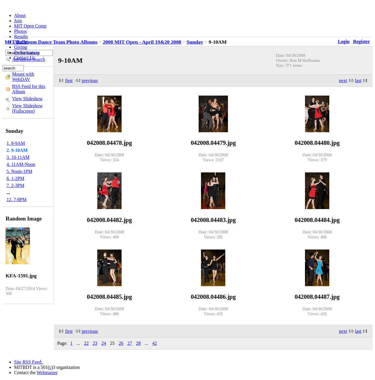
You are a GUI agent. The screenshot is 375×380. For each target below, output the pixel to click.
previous (90, 80)
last (358, 80)
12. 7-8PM (16, 199)
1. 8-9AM (15, 143)
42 (154, 343)
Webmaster (47, 372)
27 (129, 343)
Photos (20, 31)
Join (18, 20)
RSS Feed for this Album (28, 89)
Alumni (21, 41)
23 (95, 343)
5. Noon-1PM (19, 171)
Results (21, 36)
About (20, 15)
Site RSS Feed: (29, 361)
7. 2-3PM (15, 185)
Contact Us (24, 57)
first (69, 80)
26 (121, 343)
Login (344, 41)
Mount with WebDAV (23, 77)
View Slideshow (27, 98)
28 (138, 343)
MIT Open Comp (30, 25)
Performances (27, 52)
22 (86, 343)
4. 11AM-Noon (20, 164)
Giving (20, 47)
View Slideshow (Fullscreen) (27, 108)
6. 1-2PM (15, 178)
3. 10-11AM (18, 157)
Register (361, 41)
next (343, 80)
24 (103, 343)
